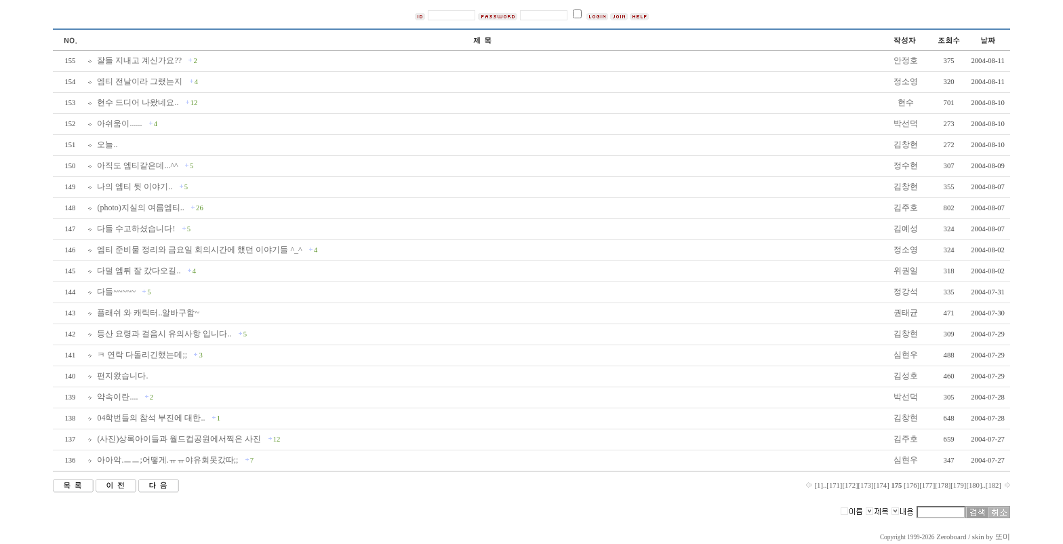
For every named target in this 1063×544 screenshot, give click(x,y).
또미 (1002, 537)
